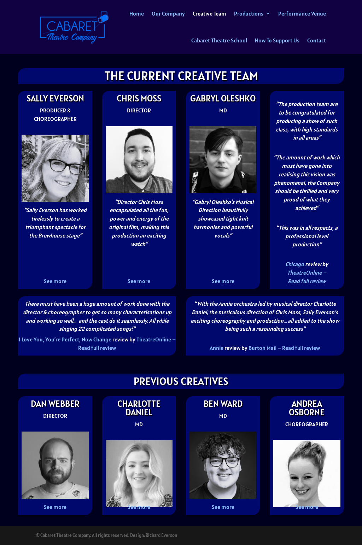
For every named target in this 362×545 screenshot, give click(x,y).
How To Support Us (277, 40)
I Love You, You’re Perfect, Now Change (65, 339)
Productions (248, 13)
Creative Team (209, 13)
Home (136, 13)
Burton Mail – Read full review (284, 347)
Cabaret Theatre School (219, 40)
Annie (216, 347)
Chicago (294, 264)
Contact (316, 40)
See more (55, 281)
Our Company (168, 13)
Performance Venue (302, 13)
